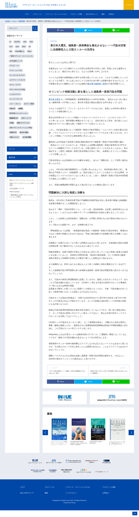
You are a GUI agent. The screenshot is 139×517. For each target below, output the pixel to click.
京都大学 (26, 113)
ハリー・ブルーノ (15, 108)
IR (31, 47)
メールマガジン (123, 5)
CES (25, 42)
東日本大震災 (54, 99)
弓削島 (12, 134)
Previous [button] (45, 441)
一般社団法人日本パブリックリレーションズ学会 (22, 210)
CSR (32, 42)
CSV (11, 47)
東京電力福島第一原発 (97, 84)
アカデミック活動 (77, 14)
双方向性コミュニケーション (19, 124)
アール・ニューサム (16, 73)
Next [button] (131, 441)
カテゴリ (13, 162)
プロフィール (30, 14)
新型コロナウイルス (24, 134)
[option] (59, 440)
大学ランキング (27, 129)
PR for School (15, 206)
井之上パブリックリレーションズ (22, 194)
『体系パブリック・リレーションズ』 (22, 57)
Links (11, 188)
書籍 (110, 14)
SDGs (31, 52)
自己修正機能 (27, 149)
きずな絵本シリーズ (16, 62)
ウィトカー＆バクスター (17, 78)
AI (10, 42)
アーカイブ (14, 179)
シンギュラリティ (15, 98)
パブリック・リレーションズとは (53, 14)
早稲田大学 (13, 144)
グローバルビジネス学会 (17, 93)
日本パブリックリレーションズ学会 (21, 139)
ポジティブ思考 (15, 113)
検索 (34, 28)
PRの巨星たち (20, 52)
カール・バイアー (15, 88)
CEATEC (18, 42)
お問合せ (121, 14)
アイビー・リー (15, 67)
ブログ (16, 14)
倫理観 (12, 118)
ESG (18, 47)
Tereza (73, 509)
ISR (11, 52)
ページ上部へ (134, 513)
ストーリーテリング (16, 103)
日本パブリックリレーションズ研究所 (22, 199)
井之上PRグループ (96, 14)
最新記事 (13, 171)
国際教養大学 (14, 129)
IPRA (25, 47)
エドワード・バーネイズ (17, 83)
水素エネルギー (15, 149)
